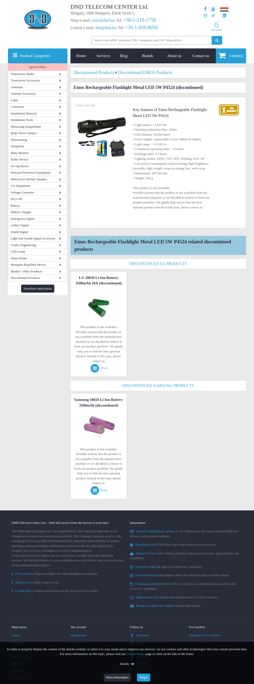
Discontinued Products (25, 278)
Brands (147, 56)
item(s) (231, 55)
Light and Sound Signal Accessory (33, 238)
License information (165, 606)
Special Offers (37, 67)
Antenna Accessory (23, 93)
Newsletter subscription (38, 288)
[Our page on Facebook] (205, 9)
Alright (143, 677)
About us (174, 56)
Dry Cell (16, 199)
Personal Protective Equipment (31, 172)
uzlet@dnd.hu (103, 20)
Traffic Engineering (23, 245)
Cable (14, 100)
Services (103, 56)
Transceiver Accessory (25, 80)
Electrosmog (19, 140)
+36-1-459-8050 (141, 27)
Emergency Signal (22, 219)
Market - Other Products (26, 271)
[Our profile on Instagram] (205, 16)
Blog (123, 56)
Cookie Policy (136, 654)
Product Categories (35, 56)
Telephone (17, 146)
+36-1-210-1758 (139, 20)
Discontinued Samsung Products (158, 385)
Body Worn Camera (23, 133)
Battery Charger (21, 212)
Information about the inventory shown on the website (179, 575)
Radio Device (19, 159)
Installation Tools (22, 120)
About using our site (35, 582)
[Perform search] (217, 40)
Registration (79, 635)
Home (81, 56)
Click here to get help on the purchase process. (173, 544)
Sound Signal (19, 232)
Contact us (200, 56)
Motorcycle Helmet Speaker (29, 179)
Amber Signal (20, 225)
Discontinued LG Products (158, 264)
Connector (17, 107)
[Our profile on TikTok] (213, 16)
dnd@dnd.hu (105, 28)
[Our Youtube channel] (213, 9)
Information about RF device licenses (174, 597)
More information (117, 677)
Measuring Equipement (26, 126)
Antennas (17, 87)
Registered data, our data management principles (55, 573)
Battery (15, 205)
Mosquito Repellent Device (28, 264)
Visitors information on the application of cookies (55, 591)
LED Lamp (18, 251)
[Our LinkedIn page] (224, 16)
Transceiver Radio (22, 74)
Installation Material (24, 113)
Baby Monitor (20, 153)
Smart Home (19, 258)
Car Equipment (20, 186)
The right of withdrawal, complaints (166, 567)
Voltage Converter (22, 192)
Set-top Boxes (20, 166)
